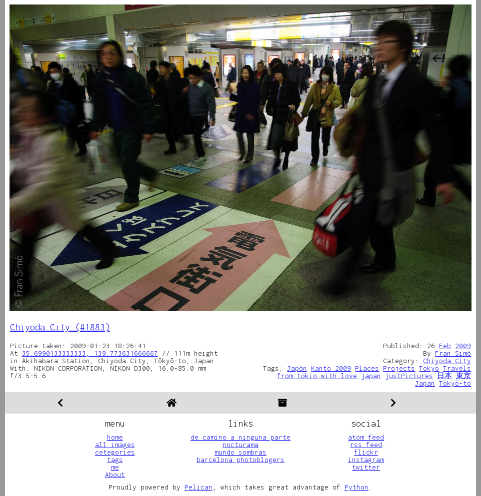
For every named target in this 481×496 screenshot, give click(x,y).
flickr (366, 452)
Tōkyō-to (455, 383)
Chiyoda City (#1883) (60, 327)
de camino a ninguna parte (240, 437)
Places (367, 368)
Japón (297, 368)
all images (115, 445)
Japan (425, 383)
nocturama (240, 445)
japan (371, 376)
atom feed (366, 437)
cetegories (115, 452)
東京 (463, 376)
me (115, 467)
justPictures (409, 376)
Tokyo (429, 368)
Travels (457, 368)
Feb (445, 346)
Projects (399, 368)
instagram (366, 460)
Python (356, 487)
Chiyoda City (447, 361)
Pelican (198, 487)
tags (115, 460)
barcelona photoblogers (240, 460)
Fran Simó (453, 353)
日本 (444, 376)
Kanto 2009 (331, 368)
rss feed (366, 445)
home (115, 437)
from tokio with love (317, 376)
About (115, 475)
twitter (366, 467)
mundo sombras (240, 452)
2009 (463, 346)
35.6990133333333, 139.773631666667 (90, 353)
